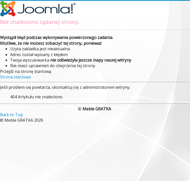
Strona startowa (15, 77)
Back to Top (11, 114)
